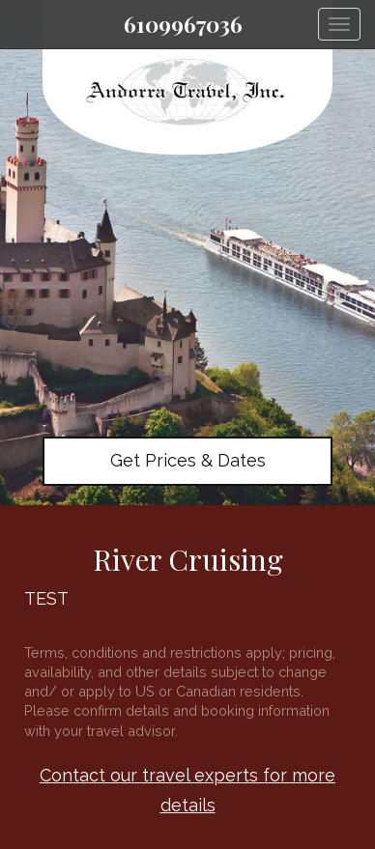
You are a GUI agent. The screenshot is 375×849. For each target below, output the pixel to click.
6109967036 (183, 24)
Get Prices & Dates (188, 460)
